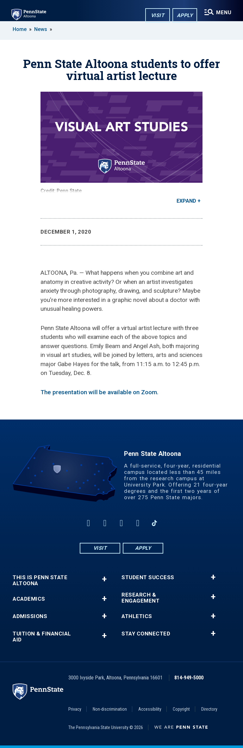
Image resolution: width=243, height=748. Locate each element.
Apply (185, 15)
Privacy (74, 709)
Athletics (137, 616)
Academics (29, 599)
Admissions (30, 616)
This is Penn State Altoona (40, 580)
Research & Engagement (140, 598)
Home (20, 29)
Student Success (148, 577)
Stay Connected (146, 634)
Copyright (181, 709)
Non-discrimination (110, 709)
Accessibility (149, 709)
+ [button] (104, 579)
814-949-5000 (188, 678)
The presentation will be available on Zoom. (99, 392)
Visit (158, 15)
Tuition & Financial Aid (42, 637)
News (40, 29)
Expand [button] (186, 201)
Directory (209, 709)
